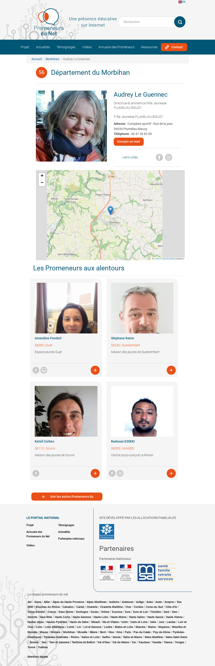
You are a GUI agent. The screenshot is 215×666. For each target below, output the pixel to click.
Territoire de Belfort (83, 642)
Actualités (43, 47)
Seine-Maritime (154, 637)
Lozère (108, 627)
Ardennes (127, 602)
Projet (25, 47)
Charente (92, 607)
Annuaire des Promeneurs (116, 47)
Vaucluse (144, 642)
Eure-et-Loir (140, 612)
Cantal (80, 607)
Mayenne (163, 627)
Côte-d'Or (171, 607)
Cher (128, 607)
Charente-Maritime (111, 607)
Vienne (168, 642)
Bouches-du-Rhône (48, 607)
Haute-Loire (101, 617)
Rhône (75, 637)
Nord (103, 632)
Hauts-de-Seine (79, 622)
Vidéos (87, 47)
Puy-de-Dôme (161, 632)
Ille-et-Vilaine (110, 622)
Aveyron (169, 602)
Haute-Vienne (174, 617)
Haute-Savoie (155, 617)
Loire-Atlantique (54, 627)
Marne (152, 627)
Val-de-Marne (120, 642)
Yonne (31, 647)
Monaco (55, 632)
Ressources (149, 47)
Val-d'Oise (103, 642)
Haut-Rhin (46, 617)
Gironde (32, 617)
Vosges (179, 642)
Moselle (82, 632)
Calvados (68, 607)
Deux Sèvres (66, 612)
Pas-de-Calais (142, 632)
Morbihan (52, 59)
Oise (111, 632)
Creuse (52, 612)
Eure (127, 612)
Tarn (43, 642)
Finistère (155, 612)
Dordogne (82, 612)
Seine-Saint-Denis (176, 637)
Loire (39, 627)
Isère (153, 622)
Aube (149, 602)
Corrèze (138, 607)
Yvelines (43, 647)
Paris (128, 632)
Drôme (105, 612)
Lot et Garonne (92, 627)
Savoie (116, 637)
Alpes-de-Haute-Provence (68, 602)
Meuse (44, 632)
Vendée (156, 642)
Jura (161, 622)
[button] (110, 210)
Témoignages (66, 47)
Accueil (36, 59)
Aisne (37, 602)
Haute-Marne (118, 617)
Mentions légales (38, 656)
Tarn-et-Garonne (59, 642)
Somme (34, 642)
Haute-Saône (137, 617)
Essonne (117, 612)
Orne (119, 632)
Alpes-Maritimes (96, 602)
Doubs (95, 612)
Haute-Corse (62, 617)
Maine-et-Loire (124, 627)
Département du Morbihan (90, 72)
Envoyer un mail (128, 141)
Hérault (95, 622)
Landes (171, 622)
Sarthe (106, 637)
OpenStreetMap (168, 259)
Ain (30, 602)
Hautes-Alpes (36, 622)
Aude (158, 602)
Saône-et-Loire (90, 637)
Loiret (70, 627)
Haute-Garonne (82, 617)
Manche (140, 627)
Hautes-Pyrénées (56, 622)
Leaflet (155, 259)
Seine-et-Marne (132, 637)
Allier (47, 602)
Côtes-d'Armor (36, 612)
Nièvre (93, 632)
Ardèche (114, 602)
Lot (79, 627)
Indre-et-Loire (138, 622)
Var (134, 642)
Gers (174, 612)
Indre (124, 622)
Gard (166, 612)
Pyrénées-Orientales (56, 637)
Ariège (140, 602)
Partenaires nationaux (71, 538)
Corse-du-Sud (154, 607)
